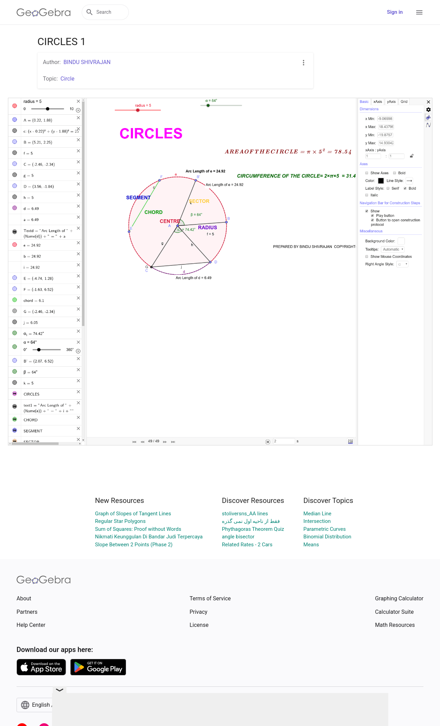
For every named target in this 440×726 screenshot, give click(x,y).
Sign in (395, 12)
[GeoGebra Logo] (44, 12)
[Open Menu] (419, 12)
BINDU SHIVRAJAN (87, 62)
